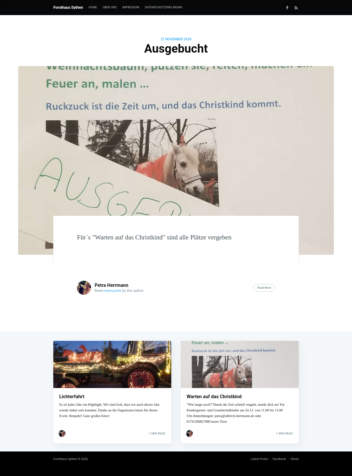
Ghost (295, 459)
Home (93, 7)
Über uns (110, 7)
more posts (113, 290)
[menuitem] (93, 7)
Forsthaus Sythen (68, 7)
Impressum (130, 7)
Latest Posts (259, 459)
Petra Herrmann (111, 285)
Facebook (279, 459)
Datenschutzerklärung (163, 7)
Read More (264, 287)
